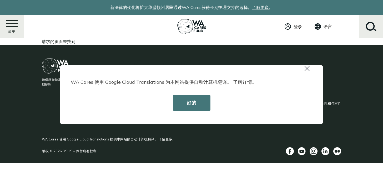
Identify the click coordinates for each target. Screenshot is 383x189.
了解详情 (242, 82)
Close (309, 71)
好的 (191, 103)
